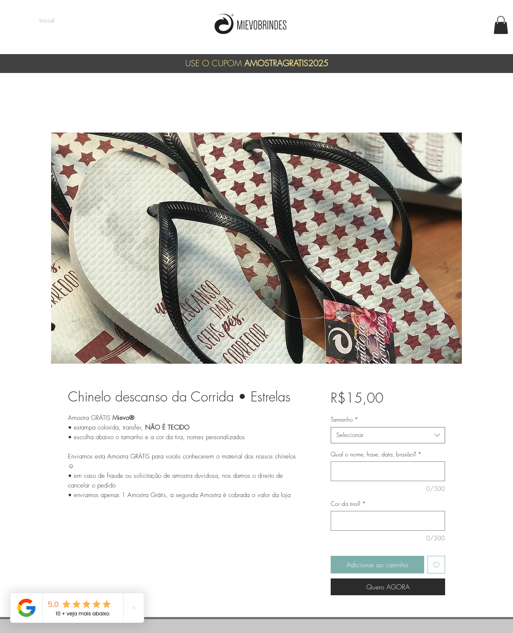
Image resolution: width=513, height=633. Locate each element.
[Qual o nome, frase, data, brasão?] (388, 471)
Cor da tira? (348, 504)
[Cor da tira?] (388, 521)
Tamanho (344, 419)
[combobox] (388, 435)
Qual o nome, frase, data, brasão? (376, 454)
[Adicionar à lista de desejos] (436, 564)
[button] (500, 25)
